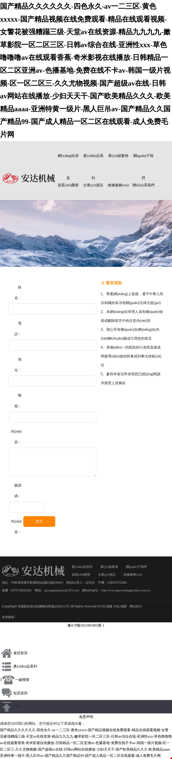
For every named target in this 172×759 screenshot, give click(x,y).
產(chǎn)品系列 (93, 162)
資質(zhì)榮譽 (68, 185)
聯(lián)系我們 (143, 185)
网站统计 (136, 606)
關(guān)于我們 (143, 162)
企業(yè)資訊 (93, 185)
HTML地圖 (105, 606)
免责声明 (86, 717)
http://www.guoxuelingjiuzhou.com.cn (125, 590)
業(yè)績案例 (118, 156)
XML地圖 (120, 606)
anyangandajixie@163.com (61, 590)
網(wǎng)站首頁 (68, 162)
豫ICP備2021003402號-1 (85, 625)
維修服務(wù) (118, 185)
